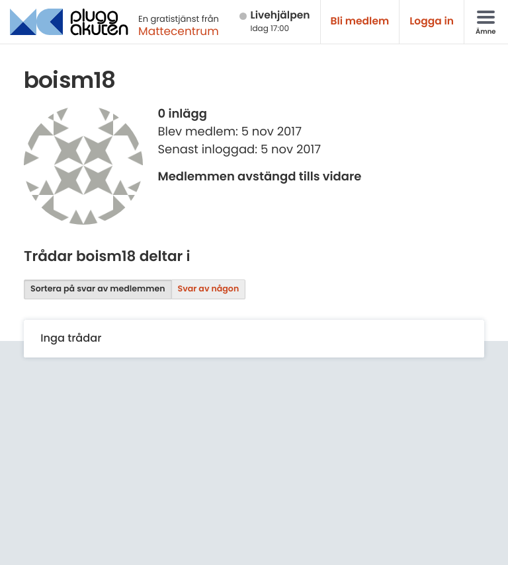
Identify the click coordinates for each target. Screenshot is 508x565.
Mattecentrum (178, 31)
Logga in (431, 21)
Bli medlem (360, 21)
